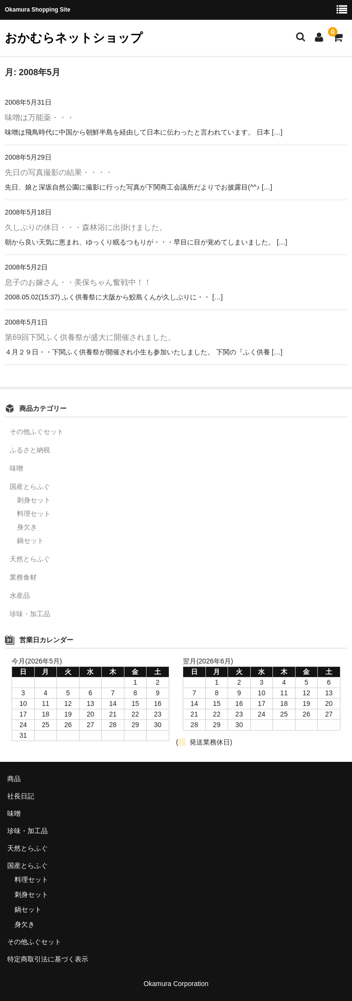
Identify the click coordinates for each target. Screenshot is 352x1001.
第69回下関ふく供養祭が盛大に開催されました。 (90, 337)
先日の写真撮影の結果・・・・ (59, 172)
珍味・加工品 (30, 614)
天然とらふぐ (30, 559)
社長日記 (20, 796)
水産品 (20, 595)
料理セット (34, 513)
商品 (14, 779)
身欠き (27, 527)
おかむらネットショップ (74, 37)
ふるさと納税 (30, 450)
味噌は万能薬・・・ (39, 117)
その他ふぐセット (37, 431)
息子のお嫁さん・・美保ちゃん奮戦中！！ (78, 282)
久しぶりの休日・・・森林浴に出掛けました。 (86, 227)
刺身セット (34, 500)
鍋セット (30, 540)
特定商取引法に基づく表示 (47, 959)
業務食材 (23, 577)
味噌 (16, 468)
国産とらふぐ (30, 486)
